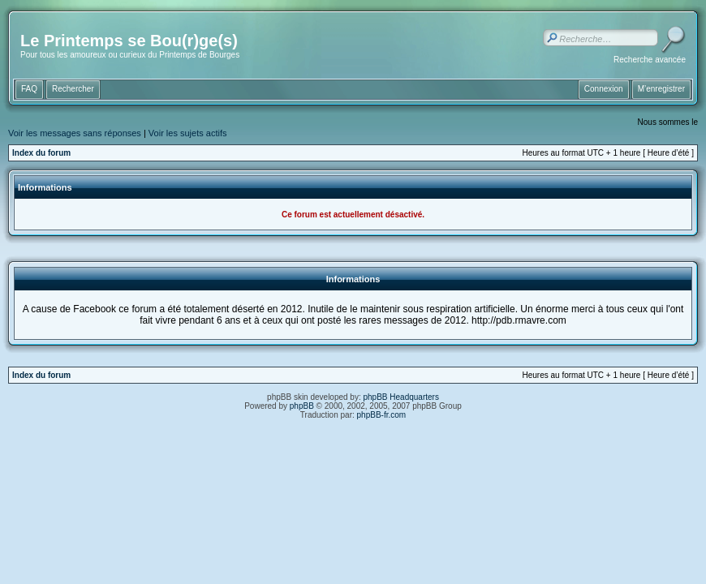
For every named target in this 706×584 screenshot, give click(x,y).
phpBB (302, 406)
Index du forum (41, 152)
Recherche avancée (649, 59)
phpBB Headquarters (401, 397)
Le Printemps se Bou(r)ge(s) (129, 40)
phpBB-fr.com (382, 414)
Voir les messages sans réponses (74, 133)
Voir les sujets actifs (188, 133)
